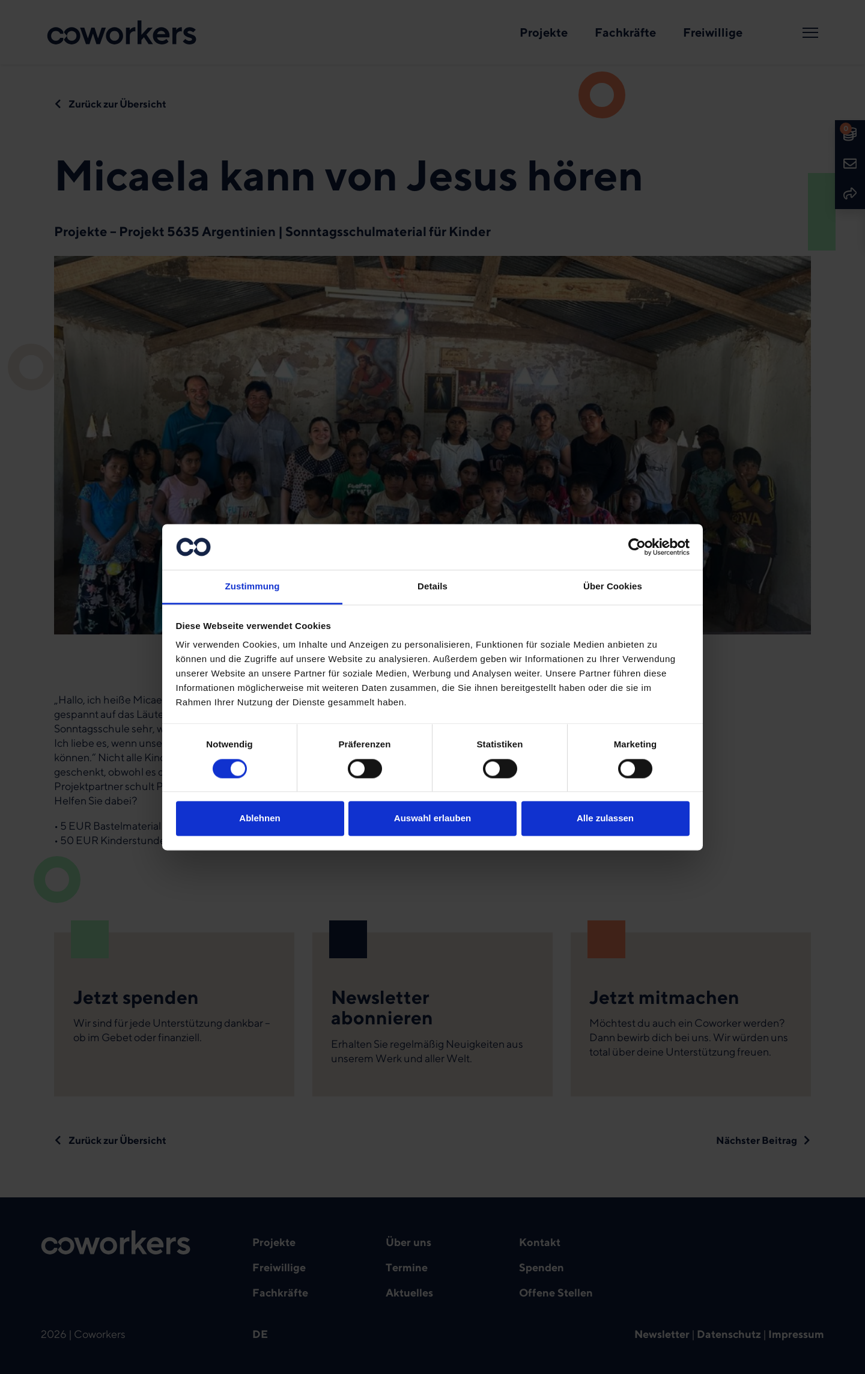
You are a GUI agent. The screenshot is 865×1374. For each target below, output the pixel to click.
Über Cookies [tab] (612, 587)
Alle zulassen (605, 818)
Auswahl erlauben (432, 818)
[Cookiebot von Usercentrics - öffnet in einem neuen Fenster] (637, 547)
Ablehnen (259, 818)
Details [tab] (432, 587)
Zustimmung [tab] (252, 587)
